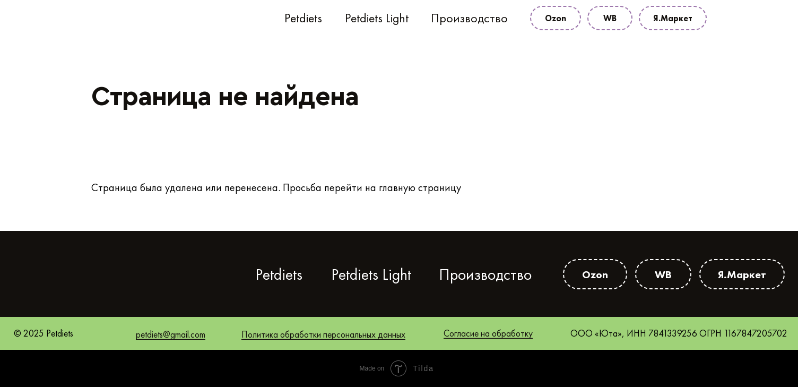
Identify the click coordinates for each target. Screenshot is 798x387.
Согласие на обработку (488, 333)
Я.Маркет (672, 18)
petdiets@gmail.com (170, 334)
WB (610, 18)
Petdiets (303, 18)
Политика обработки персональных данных (323, 334)
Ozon (555, 18)
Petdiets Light (377, 18)
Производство (469, 18)
